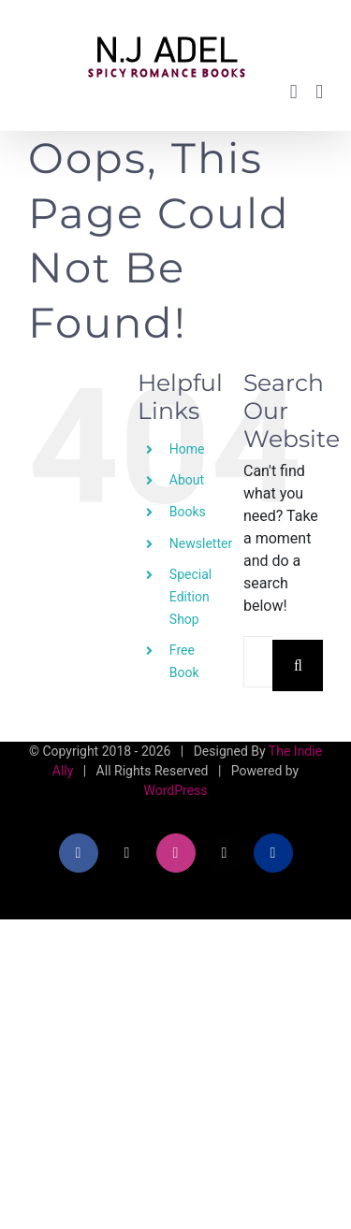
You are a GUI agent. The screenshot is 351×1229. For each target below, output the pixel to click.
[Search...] (257, 661)
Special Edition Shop (190, 597)
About (186, 479)
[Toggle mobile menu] (319, 92)
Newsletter (200, 543)
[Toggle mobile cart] (294, 92)
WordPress (175, 790)
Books (187, 511)
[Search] (298, 665)
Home (187, 448)
